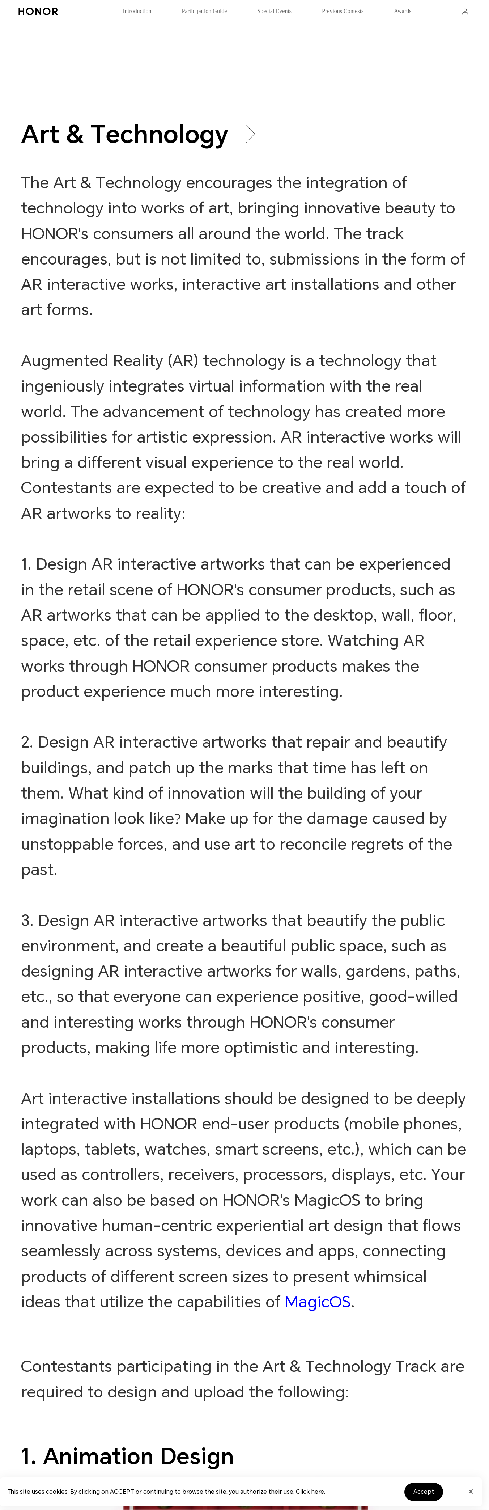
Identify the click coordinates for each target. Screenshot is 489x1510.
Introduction (137, 11)
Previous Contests (342, 11)
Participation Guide (204, 11)
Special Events (274, 11)
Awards (402, 11)
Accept (423, 1491)
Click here (310, 1491)
